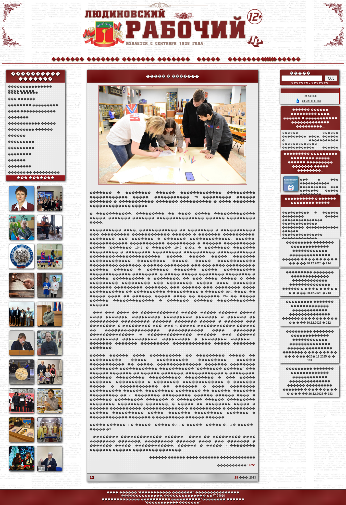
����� (208, 58)
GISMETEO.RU (311, 100)
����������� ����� (32, 123)
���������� (244, 58)
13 (92, 477)
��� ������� (36, 178)
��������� (21, 142)
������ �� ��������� (34, 172)
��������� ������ (30, 129)
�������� (279, 58)
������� (67, 58)
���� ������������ (32, 111)
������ (16, 135)
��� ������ (21, 99)
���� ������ (23, 93)
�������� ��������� (33, 105)
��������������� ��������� (30, 87)
